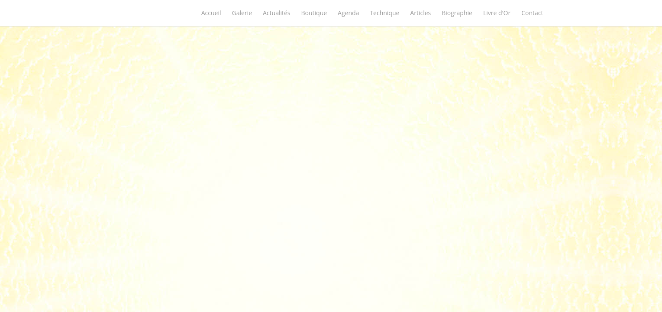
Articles (420, 13)
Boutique (314, 13)
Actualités (277, 13)
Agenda (348, 13)
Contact (532, 13)
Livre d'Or (496, 13)
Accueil (211, 13)
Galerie (242, 13)
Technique (384, 13)
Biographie (457, 13)
